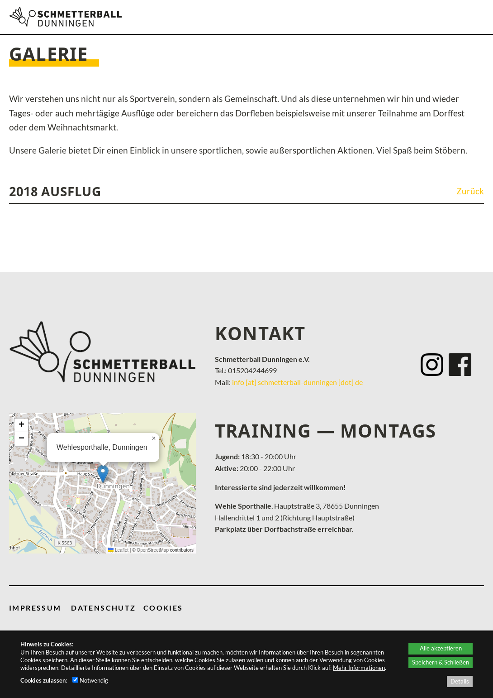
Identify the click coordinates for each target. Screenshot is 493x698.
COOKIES (163, 607)
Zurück (470, 191)
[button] (103, 474)
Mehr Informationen (359, 667)
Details (459, 681)
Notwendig (90, 680)
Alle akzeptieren (441, 648)
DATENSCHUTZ (103, 607)
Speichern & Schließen (440, 662)
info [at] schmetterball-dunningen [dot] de (297, 382)
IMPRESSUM (35, 607)
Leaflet (118, 550)
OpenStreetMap (153, 550)
